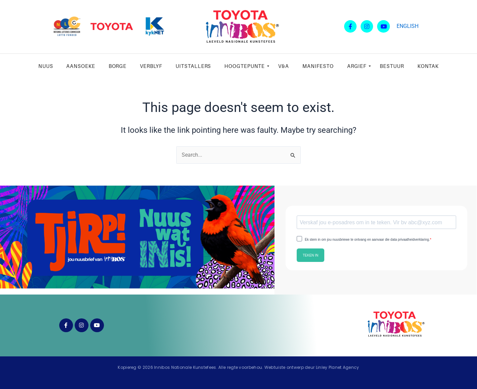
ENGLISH (407, 26)
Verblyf (151, 66)
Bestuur (392, 66)
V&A (283, 66)
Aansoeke (80, 66)
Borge (118, 66)
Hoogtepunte (246, 66)
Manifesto (318, 66)
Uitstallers (193, 66)
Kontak (428, 66)
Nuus (45, 66)
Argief (358, 66)
